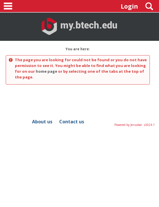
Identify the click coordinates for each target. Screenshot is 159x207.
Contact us (71, 121)
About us (42, 121)
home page (46, 71)
